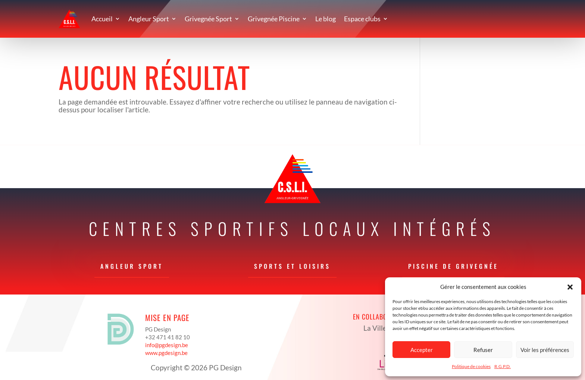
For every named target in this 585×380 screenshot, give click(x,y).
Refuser (483, 349)
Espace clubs (362, 19)
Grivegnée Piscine (274, 19)
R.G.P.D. (502, 366)
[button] (570, 287)
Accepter (421, 349)
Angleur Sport (148, 19)
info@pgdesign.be (166, 345)
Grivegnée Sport (208, 19)
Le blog (325, 19)
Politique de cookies (471, 366)
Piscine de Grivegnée (453, 266)
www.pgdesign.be (166, 352)
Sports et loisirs (292, 266)
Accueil (102, 19)
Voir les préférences (544, 349)
